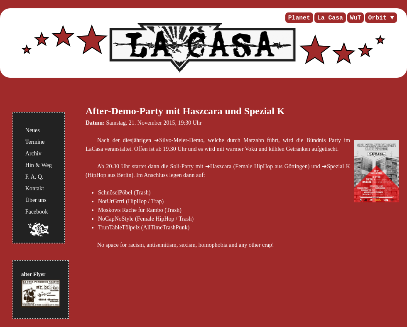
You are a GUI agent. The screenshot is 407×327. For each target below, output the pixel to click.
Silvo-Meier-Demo (181, 140)
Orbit (377, 18)
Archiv (33, 153)
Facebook (36, 212)
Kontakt (34, 188)
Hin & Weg (38, 165)
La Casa (330, 18)
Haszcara (220, 166)
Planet (299, 18)
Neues (32, 130)
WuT (355, 18)
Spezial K (338, 166)
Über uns (36, 200)
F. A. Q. (34, 177)
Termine (34, 142)
